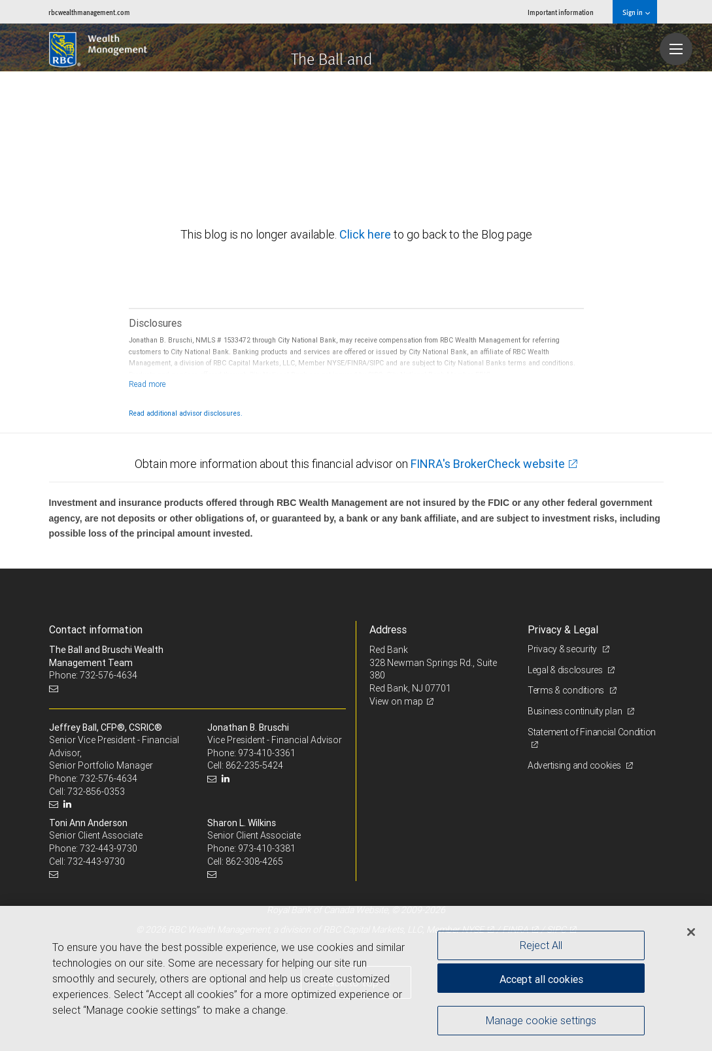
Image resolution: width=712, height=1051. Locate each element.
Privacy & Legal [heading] (563, 629)
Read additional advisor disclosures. (186, 413)
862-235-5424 (254, 765)
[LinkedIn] (69, 804)
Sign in (635, 12)
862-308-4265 (254, 861)
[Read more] (147, 384)
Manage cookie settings (541, 1020)
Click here (366, 234)
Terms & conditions (567, 690)
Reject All (541, 945)
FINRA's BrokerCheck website (488, 463)
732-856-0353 (96, 791)
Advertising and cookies (575, 765)
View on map (396, 701)
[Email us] (55, 688)
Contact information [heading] (96, 629)
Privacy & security (563, 649)
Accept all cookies (541, 979)
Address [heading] (388, 629)
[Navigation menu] (676, 49)
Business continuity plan (576, 711)
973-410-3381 (267, 848)
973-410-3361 (267, 753)
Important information (561, 12)
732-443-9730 (108, 848)
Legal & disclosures (566, 670)
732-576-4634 (108, 778)
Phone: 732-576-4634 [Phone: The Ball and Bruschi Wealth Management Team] (93, 675)
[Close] (691, 932)
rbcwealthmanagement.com (89, 12)
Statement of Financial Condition (592, 732)
